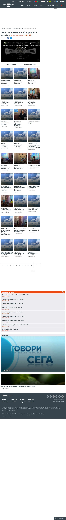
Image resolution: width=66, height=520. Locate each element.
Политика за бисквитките (39, 413)
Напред (57, 407)
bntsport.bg (14, 399)
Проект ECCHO (41, 414)
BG (63, 5)
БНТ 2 (28, 5)
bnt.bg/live (13, 402)
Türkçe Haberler (12, 410)
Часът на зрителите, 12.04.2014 (21, 35)
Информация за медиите (25, 408)
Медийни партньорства (42, 408)
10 (31, 265)
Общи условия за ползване (8, 413)
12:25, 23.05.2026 (5, 388)
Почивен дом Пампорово (54, 408)
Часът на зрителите (19, 28)
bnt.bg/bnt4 (31, 402)
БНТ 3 (35, 5)
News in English (5, 410)
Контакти (45, 407)
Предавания (9, 28)
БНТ (13, 1)
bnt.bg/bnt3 (31, 399)
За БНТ (3, 407)
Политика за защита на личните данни (23, 413)
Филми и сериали (27, 407)
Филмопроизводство (11, 407)
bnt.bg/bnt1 (22, 399)
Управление (39, 407)
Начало (3, 28)
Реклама (55, 8)
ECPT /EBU (34, 414)
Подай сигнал (52, 407)
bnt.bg (4, 399)
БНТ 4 (41, 5)
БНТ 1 (22, 5)
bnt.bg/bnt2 (22, 402)
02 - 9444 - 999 (58, 401)
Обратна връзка (25, 414)
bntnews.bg (5, 402)
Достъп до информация (14, 408)
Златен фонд (19, 407)
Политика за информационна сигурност (11, 414)
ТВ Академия (5, 408)
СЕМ (30, 414)
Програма (34, 407)
